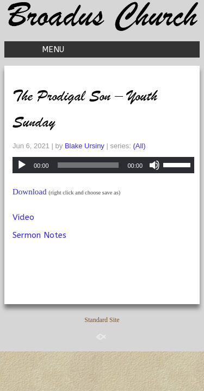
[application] (103, 165)
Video (23, 217)
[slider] (88, 165)
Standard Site (101, 320)
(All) (139, 146)
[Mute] (154, 165)
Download (30, 191)
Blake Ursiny (84, 146)
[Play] (21, 165)
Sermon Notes (39, 235)
